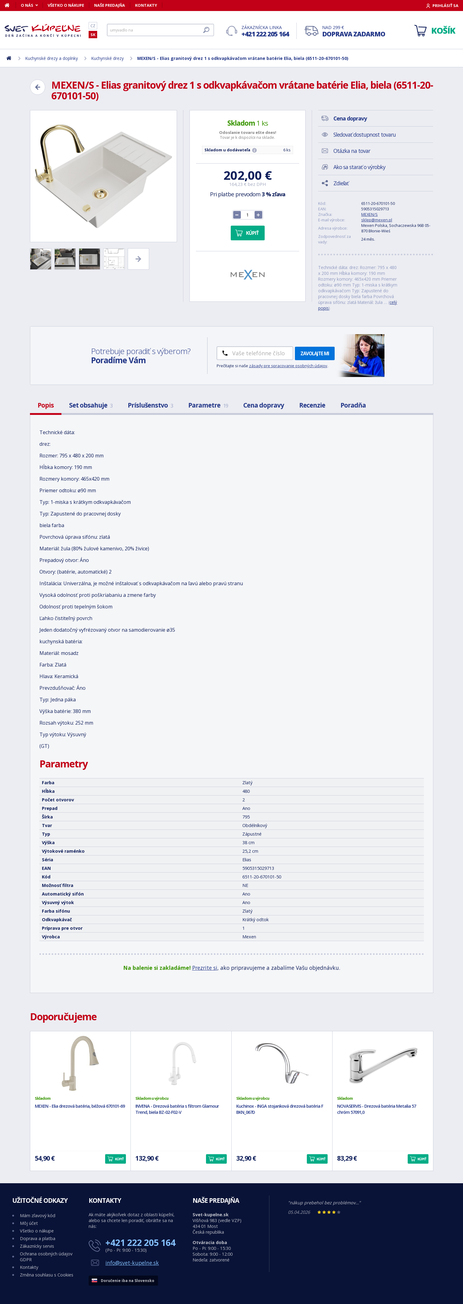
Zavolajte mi (314, 353)
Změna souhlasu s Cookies (46, 1275)
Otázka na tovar (351, 150)
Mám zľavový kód (37, 1215)
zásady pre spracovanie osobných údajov (288, 365)
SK (92, 34)
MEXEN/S (369, 214)
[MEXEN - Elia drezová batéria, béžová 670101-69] (80, 1063)
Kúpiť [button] (119, 1159)
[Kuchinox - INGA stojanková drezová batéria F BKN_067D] (282, 1063)
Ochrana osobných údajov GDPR (46, 1256)
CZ (92, 25)
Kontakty (146, 5)
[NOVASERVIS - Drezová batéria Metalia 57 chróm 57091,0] (382, 1063)
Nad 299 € (353, 31)
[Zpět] (37, 87)
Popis (46, 405)
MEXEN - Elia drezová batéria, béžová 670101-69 (80, 1106)
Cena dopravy (263, 405)
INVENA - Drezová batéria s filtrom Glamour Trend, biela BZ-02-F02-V (177, 1109)
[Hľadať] (160, 30)
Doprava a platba (37, 1238)
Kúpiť (252, 233)
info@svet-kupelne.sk (132, 1262)
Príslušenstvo (150, 405)
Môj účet (29, 1223)
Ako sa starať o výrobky (359, 167)
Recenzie (312, 405)
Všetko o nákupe (66, 5)
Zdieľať (340, 183)
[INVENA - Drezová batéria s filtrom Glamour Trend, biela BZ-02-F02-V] (181, 1063)
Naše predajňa (109, 5)
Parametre (208, 405)
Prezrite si (204, 967)
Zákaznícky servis (37, 1246)
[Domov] (10, 5)
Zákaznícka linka (265, 31)
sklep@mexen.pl (376, 220)
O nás (27, 5)
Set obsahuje (90, 405)
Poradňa (353, 405)
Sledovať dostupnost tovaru (364, 134)
